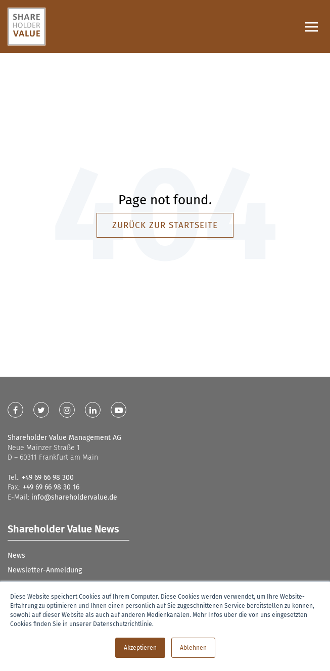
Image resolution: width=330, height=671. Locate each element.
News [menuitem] (16, 555)
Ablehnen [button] (193, 647)
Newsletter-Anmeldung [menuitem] (45, 570)
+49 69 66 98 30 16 (51, 487)
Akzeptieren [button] (140, 647)
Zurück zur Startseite (165, 225)
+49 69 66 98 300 (48, 477)
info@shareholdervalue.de (74, 497)
